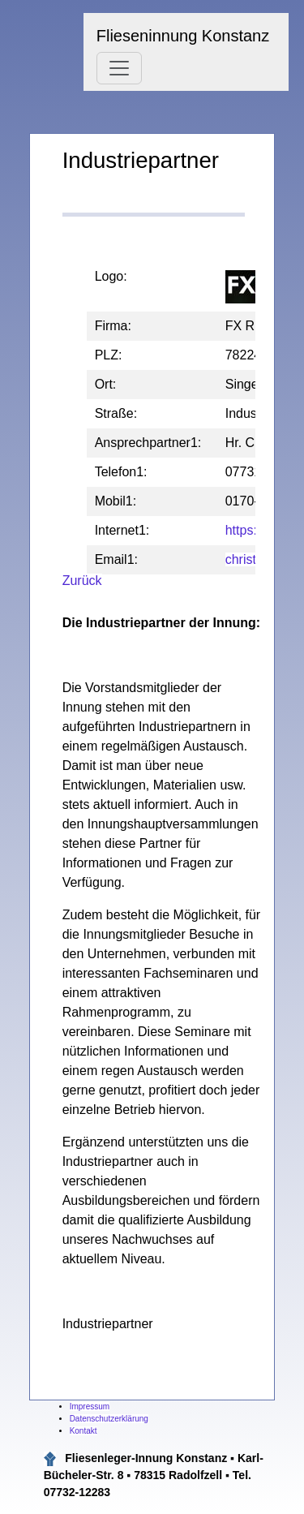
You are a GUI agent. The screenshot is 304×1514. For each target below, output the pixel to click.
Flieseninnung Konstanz (182, 36)
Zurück (82, 580)
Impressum (89, 1406)
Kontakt (83, 1430)
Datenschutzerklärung (109, 1418)
